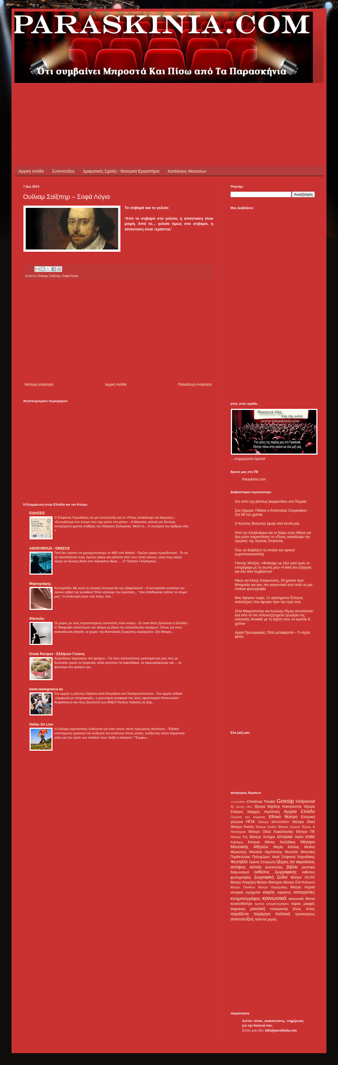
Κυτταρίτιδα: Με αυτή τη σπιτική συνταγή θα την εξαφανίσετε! (99, 588)
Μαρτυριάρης (40, 584)
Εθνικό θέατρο (283, 816)
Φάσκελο (36, 619)
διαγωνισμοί (240, 872)
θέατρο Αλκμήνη (243, 882)
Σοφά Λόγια (70, 276)
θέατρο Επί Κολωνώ (299, 882)
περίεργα (262, 913)
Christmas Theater (261, 802)
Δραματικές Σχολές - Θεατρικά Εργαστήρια (121, 171)
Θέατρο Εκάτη (266, 827)
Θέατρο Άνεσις (242, 827)
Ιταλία (299, 837)
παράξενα (240, 913)
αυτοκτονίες (274, 867)
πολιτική (282, 913)
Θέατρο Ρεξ (239, 837)
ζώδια (282, 877)
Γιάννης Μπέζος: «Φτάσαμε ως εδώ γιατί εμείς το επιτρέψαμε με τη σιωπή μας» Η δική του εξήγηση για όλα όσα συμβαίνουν (273, 567)
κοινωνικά (274, 898)
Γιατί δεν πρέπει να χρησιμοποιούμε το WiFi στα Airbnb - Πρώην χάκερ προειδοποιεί (116, 552)
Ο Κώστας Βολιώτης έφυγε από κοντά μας (267, 524)
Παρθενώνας (240, 857)
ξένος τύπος (304, 909)
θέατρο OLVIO (303, 877)
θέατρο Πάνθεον (243, 887)
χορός (272, 919)
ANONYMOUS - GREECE (49, 548)
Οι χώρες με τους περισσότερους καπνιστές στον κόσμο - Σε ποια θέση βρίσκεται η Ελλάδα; (121, 623)
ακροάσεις (305, 861)
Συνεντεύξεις (63, 171)
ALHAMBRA (238, 801)
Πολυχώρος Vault (266, 857)
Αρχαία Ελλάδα (299, 811)
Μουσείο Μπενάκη (300, 852)
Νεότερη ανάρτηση (39, 384)
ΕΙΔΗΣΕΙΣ (37, 513)
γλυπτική (308, 867)
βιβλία (292, 867)
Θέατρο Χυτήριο (262, 837)
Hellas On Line (41, 724)
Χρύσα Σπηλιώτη (262, 862)
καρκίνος (284, 892)
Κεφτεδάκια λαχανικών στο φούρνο (80, 658)
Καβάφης (237, 842)
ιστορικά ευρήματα (245, 892)
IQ (232, 806)
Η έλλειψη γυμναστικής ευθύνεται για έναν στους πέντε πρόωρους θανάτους (110, 729)
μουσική (257, 908)
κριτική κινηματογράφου (272, 903)
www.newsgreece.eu (46, 689)
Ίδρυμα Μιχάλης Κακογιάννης (278, 807)
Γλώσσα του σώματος (248, 817)
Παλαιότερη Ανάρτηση (195, 384)
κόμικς (296, 904)
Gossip (285, 801)
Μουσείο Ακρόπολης (265, 852)
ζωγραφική (264, 877)
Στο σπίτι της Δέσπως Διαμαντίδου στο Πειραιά (270, 502)
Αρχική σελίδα (31, 171)
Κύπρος (254, 842)
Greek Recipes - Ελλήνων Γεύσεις (57, 654)
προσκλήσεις (305, 914)
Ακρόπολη (272, 812)
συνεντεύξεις (242, 919)
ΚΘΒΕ (310, 837)
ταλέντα (261, 919)
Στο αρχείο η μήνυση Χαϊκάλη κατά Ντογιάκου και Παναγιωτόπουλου (104, 693)
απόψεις (238, 867)
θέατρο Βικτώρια (269, 882)
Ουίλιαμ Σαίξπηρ (48, 276)
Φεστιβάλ (239, 861)
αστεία (255, 867)
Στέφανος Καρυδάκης (298, 857)
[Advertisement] (128, 96)
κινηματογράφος (246, 898)
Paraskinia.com (254, 479)
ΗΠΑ (250, 821)
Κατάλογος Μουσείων (187, 171)
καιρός (269, 892)
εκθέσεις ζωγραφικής (275, 872)
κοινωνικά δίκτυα (302, 899)
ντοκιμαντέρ (279, 909)
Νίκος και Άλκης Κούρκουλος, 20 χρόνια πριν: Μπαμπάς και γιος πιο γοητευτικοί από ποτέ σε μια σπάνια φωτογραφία (273, 584)
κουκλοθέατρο (241, 904)
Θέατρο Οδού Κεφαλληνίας (271, 832)
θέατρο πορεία (303, 887)
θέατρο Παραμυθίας (273, 887)
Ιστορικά (284, 836)
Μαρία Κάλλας (286, 847)
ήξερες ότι (285, 861)
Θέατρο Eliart (303, 822)
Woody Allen (244, 806)
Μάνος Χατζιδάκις (280, 842)
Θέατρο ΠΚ (305, 832)
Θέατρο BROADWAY (273, 822)
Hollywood (305, 801)
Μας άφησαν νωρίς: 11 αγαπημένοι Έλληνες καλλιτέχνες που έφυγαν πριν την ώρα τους (269, 600)
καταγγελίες (304, 892)
